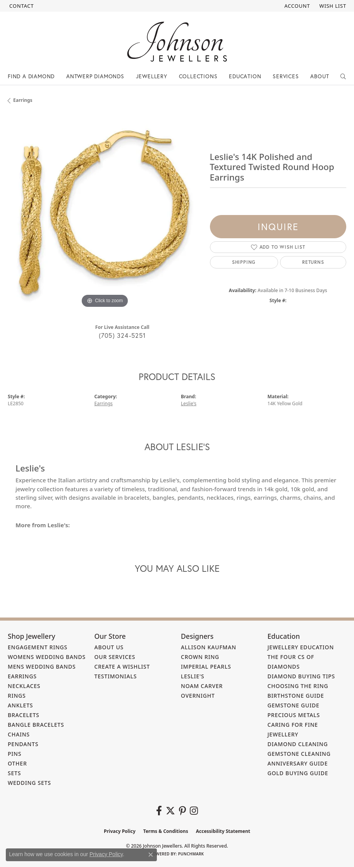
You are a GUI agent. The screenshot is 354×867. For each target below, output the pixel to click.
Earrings (23, 100)
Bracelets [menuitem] (24, 715)
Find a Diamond (31, 76)
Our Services (115, 657)
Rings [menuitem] (17, 695)
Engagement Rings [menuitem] (37, 647)
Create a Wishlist (122, 666)
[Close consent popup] (150, 854)
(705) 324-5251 (122, 335)
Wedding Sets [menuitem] (29, 782)
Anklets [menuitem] (20, 705)
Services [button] (286, 76)
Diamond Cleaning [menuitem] (298, 744)
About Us (109, 647)
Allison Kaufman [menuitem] (208, 647)
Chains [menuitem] (19, 734)
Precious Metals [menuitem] (294, 715)
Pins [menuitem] (14, 753)
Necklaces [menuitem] (24, 686)
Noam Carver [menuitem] (202, 686)
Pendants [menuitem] (23, 744)
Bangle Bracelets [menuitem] (36, 724)
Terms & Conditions (165, 831)
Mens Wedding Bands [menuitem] (42, 666)
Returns (313, 262)
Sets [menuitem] (14, 773)
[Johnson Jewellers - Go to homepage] (177, 41)
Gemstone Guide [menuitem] (294, 705)
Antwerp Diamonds (95, 76)
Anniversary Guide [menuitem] (298, 763)
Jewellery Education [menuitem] (301, 647)
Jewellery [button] (151, 76)
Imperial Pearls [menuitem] (206, 666)
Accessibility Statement (223, 831)
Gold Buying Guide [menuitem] (298, 773)
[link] (21, 6)
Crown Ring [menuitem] (200, 657)
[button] (296, 6)
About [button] (319, 76)
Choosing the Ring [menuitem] (298, 686)
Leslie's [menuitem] (192, 676)
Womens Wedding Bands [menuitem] (47, 657)
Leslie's (188, 403)
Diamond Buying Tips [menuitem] (301, 676)
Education (245, 76)
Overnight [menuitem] (198, 695)
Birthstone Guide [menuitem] (296, 695)
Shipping (244, 262)
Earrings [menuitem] (22, 676)
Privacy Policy (120, 831)
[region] (105, 213)
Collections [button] (198, 76)
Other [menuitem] (17, 763)
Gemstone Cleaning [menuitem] (299, 753)
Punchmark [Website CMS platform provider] (191, 854)
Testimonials (116, 676)
